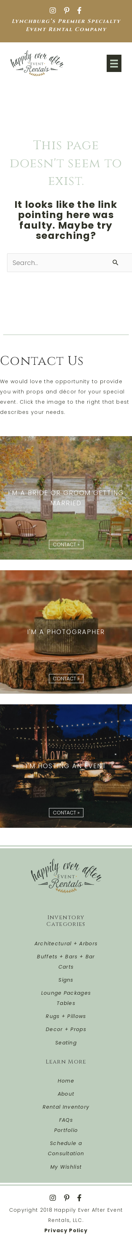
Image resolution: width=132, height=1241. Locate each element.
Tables (66, 1003)
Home (66, 1080)
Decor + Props (66, 1029)
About (66, 1093)
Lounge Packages (66, 992)
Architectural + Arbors (66, 943)
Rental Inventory (66, 1106)
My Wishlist (66, 1166)
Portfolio (66, 1130)
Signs (66, 979)
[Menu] (114, 63)
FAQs (66, 1119)
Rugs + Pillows (66, 1016)
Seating (66, 1042)
